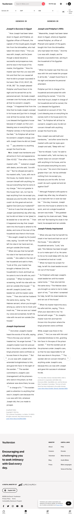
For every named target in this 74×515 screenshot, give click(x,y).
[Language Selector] (61, 4)
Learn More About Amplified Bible (16, 418)
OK (68, 503)
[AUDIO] (57, 11)
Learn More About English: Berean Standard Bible (53, 388)
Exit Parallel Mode (69, 11)
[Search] (27, 3)
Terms (14, 498)
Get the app (52, 4)
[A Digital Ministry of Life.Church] (37, 483)
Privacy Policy (6, 498)
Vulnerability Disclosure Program (12, 501)
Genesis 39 (9, 11)
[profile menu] (68, 4)
